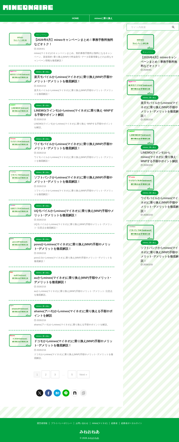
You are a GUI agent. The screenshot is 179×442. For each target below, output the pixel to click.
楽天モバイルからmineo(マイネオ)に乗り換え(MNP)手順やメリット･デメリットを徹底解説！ (152, 130)
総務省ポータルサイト (131, 422)
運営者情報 (42, 422)
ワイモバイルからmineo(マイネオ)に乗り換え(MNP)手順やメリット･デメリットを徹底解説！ (152, 243)
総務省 (114, 422)
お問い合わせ (82, 422)
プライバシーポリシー (61, 422)
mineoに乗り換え (103, 18)
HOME (75, 18)
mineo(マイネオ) (100, 422)
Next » (81, 382)
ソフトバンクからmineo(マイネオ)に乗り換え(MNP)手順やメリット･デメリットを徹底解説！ (152, 301)
